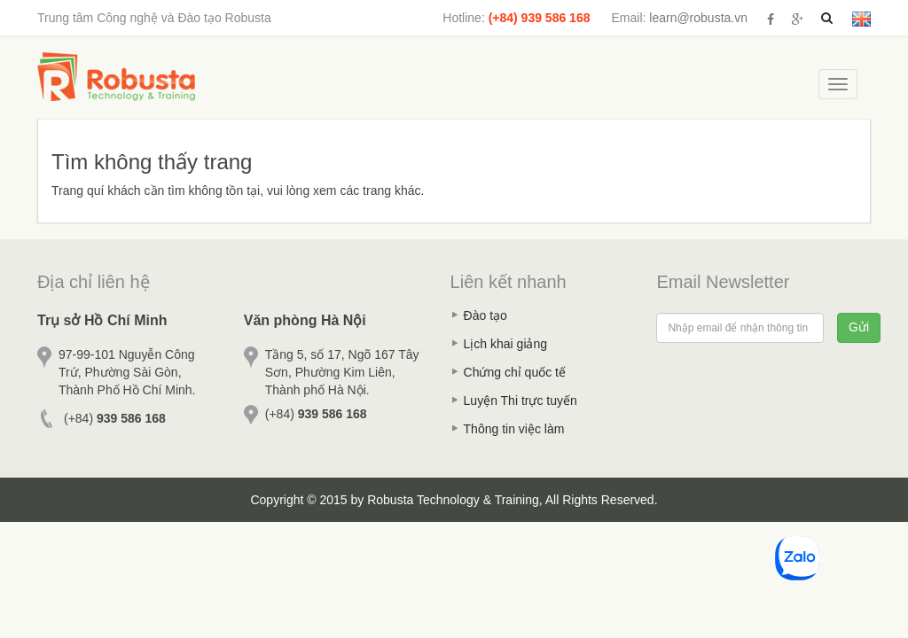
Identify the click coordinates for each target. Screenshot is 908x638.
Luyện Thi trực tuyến (520, 400)
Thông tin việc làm (514, 429)
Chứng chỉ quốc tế (515, 372)
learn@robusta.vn (698, 18)
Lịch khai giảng (506, 344)
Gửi (859, 327)
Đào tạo (485, 315)
